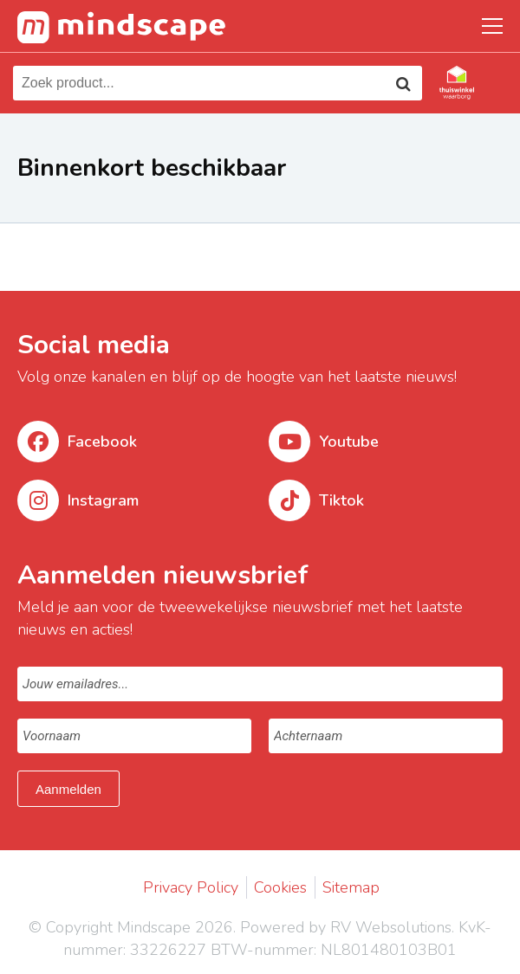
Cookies (280, 887)
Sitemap (351, 887)
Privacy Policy (190, 887)
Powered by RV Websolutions (346, 927)
